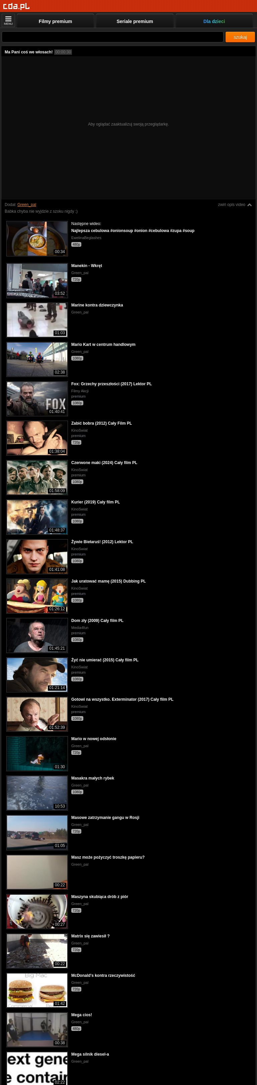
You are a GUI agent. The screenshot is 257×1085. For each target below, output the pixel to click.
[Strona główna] (16, 6)
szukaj (240, 37)
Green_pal (26, 204)
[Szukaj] (113, 36)
